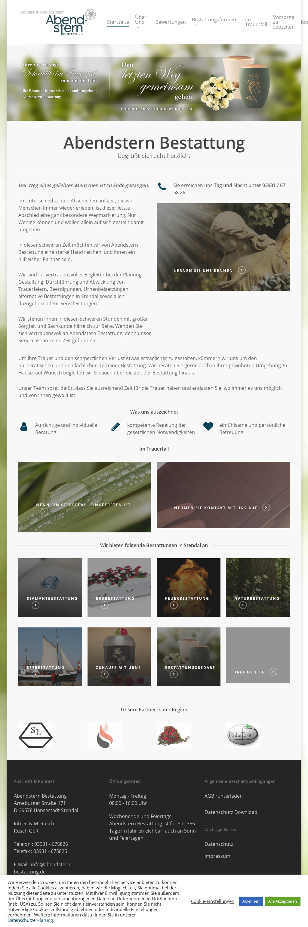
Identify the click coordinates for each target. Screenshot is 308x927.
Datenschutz (219, 844)
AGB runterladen (224, 796)
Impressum (217, 856)
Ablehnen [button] (251, 901)
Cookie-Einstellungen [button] (212, 901)
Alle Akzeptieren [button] (282, 901)
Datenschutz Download (231, 812)
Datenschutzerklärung (30, 920)
